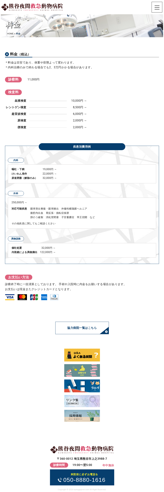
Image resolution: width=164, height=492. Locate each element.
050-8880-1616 (84, 477)
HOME (10, 33)
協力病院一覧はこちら (82, 328)
